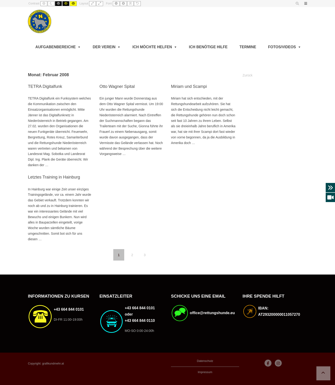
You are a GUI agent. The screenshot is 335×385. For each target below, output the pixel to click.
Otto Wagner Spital (116, 86)
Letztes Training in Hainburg (54, 177)
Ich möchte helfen (152, 47)
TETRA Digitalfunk (45, 86)
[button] (323, 373)
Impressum (205, 372)
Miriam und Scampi (189, 86)
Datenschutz (205, 361)
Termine (247, 47)
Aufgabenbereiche (55, 47)
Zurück (248, 75)
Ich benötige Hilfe (208, 47)
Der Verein (104, 47)
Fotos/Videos (282, 47)
